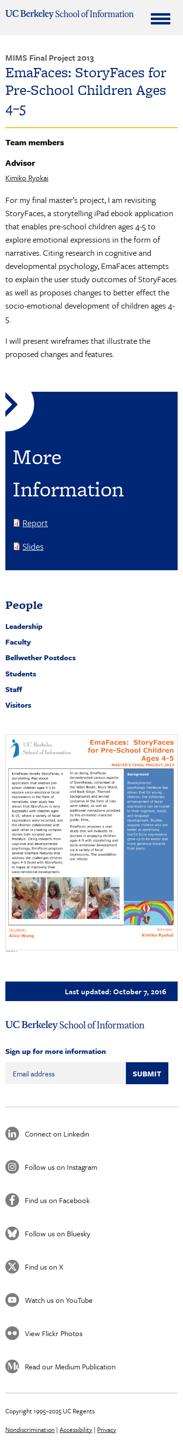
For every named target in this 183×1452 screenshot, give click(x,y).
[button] (91, 843)
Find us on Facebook (57, 1200)
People (24, 605)
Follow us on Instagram (61, 1167)
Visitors (18, 704)
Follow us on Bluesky (57, 1233)
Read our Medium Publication (70, 1366)
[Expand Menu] (160, 18)
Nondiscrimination (30, 1429)
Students (20, 673)
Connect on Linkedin (57, 1133)
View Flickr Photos (53, 1333)
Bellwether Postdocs (40, 657)
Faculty (18, 641)
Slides (32, 546)
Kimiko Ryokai (26, 177)
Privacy (106, 1429)
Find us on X (44, 1266)
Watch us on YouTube (59, 1300)
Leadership (23, 626)
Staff (13, 689)
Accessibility (76, 1429)
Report (35, 522)
